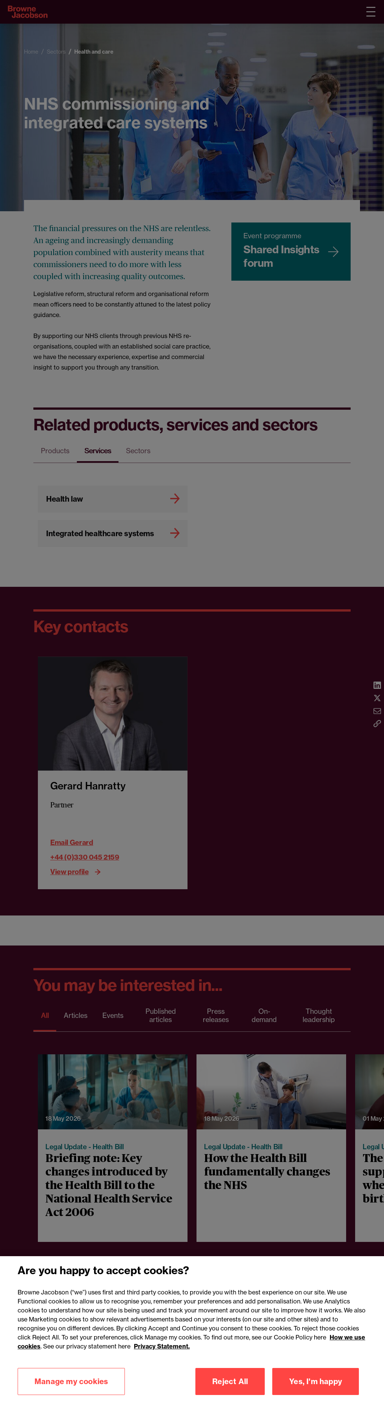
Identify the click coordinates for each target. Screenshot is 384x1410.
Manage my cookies (71, 1381)
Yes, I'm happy (315, 1381)
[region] (192, 1333)
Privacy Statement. (162, 1346)
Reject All (230, 1381)
